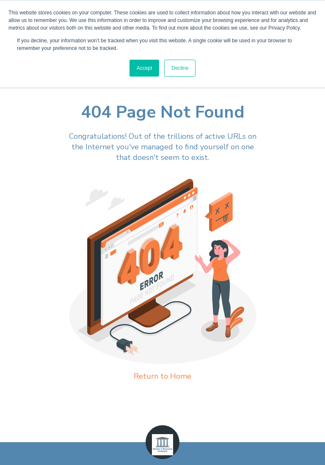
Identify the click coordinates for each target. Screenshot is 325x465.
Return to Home (162, 376)
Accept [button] (144, 68)
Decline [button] (179, 68)
